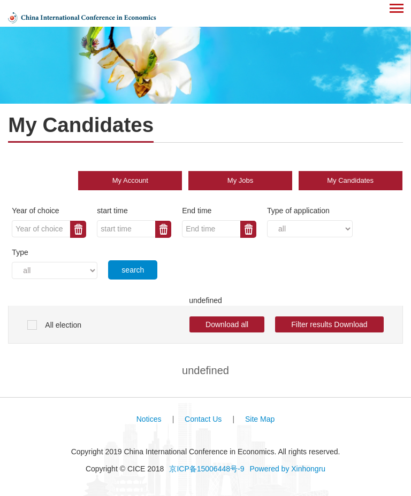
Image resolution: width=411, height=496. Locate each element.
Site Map (260, 419)
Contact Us (203, 419)
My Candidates (350, 180)
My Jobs (240, 180)
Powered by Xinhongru (287, 468)
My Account (130, 180)
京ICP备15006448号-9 (206, 468)
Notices (149, 419)
